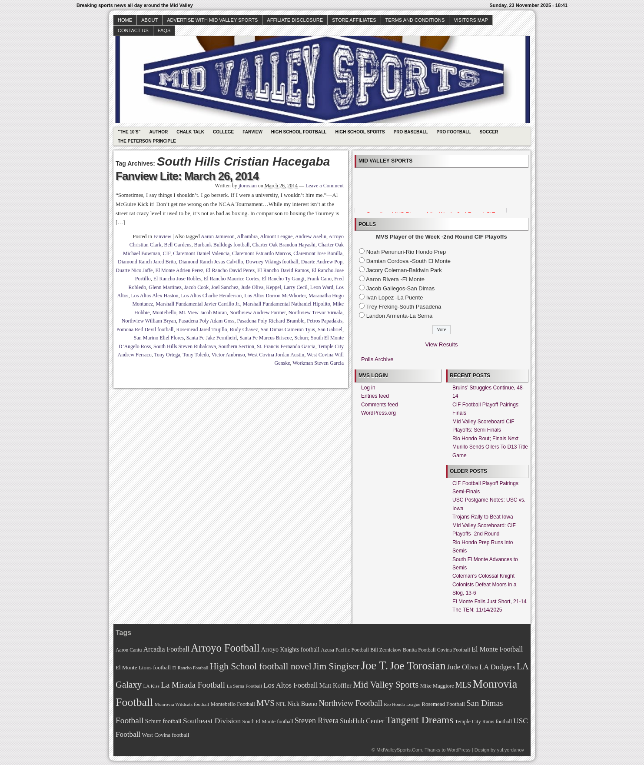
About (149, 20)
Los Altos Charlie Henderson (211, 296)
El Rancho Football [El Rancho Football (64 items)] (191, 667)
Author (158, 132)
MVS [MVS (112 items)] (265, 703)
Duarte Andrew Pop (321, 262)
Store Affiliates (354, 20)
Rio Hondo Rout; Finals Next (485, 439)
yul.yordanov (510, 749)
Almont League (276, 236)
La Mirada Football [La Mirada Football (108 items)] (193, 684)
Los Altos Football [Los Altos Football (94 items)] (290, 685)
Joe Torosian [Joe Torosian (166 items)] (417, 665)
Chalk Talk (190, 132)
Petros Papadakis (324, 321)
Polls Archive (377, 359)
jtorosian (248, 186)
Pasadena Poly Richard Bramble (270, 321)
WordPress (458, 749)
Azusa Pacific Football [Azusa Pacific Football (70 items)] (345, 650)
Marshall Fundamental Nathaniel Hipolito (286, 304)
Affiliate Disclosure (295, 20)
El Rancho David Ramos (283, 270)
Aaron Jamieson (218, 236)
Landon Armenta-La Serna (399, 316)
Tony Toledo (196, 355)
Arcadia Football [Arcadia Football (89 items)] (166, 649)
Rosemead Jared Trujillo (201, 329)
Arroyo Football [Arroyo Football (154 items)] (225, 648)
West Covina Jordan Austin (276, 355)
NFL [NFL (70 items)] (281, 704)
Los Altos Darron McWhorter (275, 296)
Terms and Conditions (415, 20)
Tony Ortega (167, 355)
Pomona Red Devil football (145, 329)
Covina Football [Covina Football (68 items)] (453, 650)
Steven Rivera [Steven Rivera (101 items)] (317, 720)
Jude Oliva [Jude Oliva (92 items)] (462, 667)
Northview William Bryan (149, 321)
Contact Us (133, 30)
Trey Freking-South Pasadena (403, 306)
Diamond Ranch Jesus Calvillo (211, 262)
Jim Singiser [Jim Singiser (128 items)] (336, 666)
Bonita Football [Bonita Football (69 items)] (419, 650)
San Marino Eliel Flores (159, 338)
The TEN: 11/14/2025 (477, 610)
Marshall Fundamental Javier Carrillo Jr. (198, 304)
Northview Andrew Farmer (257, 312)
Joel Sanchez (224, 287)
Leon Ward (321, 287)
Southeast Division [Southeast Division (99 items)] (212, 720)
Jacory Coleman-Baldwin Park (404, 270)
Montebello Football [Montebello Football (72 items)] (233, 704)
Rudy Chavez (244, 329)
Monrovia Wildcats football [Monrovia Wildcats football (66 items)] (182, 704)
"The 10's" (129, 132)
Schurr (301, 338)
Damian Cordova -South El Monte (408, 261)
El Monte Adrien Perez (179, 270)
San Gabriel (330, 329)
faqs (164, 30)
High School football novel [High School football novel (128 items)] (261, 666)
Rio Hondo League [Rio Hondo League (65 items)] (402, 704)
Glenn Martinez (165, 287)
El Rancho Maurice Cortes (231, 279)
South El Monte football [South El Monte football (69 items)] (267, 721)
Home (125, 20)
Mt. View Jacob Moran (203, 312)
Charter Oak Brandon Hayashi (283, 245)
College (223, 132)
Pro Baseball (411, 132)
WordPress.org (378, 413)
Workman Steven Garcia (318, 363)
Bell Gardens (177, 245)
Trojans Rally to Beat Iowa (482, 517)
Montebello (164, 312)
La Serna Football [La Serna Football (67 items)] (244, 685)
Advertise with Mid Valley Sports (212, 20)
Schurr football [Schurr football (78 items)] (163, 721)
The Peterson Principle (147, 141)
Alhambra (247, 236)
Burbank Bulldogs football (221, 245)
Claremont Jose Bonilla (317, 253)
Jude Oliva (252, 287)
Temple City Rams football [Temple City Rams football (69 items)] (483, 721)
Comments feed (379, 405)
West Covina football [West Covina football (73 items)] (165, 735)
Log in (368, 388)
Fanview (252, 132)
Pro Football (454, 132)
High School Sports (360, 132)
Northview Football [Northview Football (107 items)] (350, 703)
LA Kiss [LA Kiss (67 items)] (151, 685)
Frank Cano (319, 279)
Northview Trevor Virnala (315, 312)
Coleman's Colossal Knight (483, 576)
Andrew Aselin (310, 236)
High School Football (299, 132)
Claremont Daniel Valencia (201, 253)
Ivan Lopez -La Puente (394, 297)
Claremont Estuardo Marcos (261, 253)
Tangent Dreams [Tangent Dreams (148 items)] (420, 719)
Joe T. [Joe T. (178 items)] (374, 665)
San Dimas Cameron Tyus (288, 329)
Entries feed (375, 396)
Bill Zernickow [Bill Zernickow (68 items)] (385, 650)
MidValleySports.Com (399, 749)
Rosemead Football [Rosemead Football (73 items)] (443, 704)
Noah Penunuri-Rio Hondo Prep (406, 252)
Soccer (489, 132)
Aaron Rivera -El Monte (395, 279)
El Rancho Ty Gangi (283, 279)
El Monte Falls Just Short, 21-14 (489, 602)
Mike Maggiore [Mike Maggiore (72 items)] (437, 686)
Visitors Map (471, 20)
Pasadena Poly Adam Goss (206, 321)
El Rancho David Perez (230, 270)
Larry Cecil (296, 287)
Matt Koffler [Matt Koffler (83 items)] (335, 685)
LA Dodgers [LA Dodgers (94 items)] (497, 667)
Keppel (273, 287)
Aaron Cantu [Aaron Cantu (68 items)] (129, 650)
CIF (167, 253)
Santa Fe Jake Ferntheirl (211, 338)
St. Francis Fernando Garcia (286, 346)
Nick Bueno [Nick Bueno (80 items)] (302, 703)
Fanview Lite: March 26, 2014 (187, 176)
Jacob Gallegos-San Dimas (400, 288)
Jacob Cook (196, 287)
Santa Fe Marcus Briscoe (265, 338)
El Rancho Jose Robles (177, 279)
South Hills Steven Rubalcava (184, 346)
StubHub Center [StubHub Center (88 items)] (362, 721)
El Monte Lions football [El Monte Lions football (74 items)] (143, 667)
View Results (441, 344)
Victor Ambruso (228, 355)
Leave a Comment (324, 186)
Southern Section (236, 346)
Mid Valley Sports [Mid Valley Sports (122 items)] (385, 684)
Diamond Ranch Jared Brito (147, 262)
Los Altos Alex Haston (155, 296)
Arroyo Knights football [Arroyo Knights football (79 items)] (290, 649)
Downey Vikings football (272, 262)
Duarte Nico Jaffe (134, 270)
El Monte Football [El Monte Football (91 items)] (497, 649)
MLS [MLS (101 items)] (463, 685)
